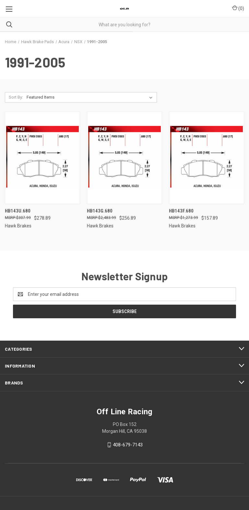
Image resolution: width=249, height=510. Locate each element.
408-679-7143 (128, 445)
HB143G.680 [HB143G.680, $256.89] (100, 211)
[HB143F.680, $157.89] (206, 158)
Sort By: (16, 97)
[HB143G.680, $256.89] (124, 158)
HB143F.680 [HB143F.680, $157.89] (181, 211)
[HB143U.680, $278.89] (42, 158)
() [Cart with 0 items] (238, 8)
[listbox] (91, 97)
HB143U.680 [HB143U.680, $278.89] (17, 211)
